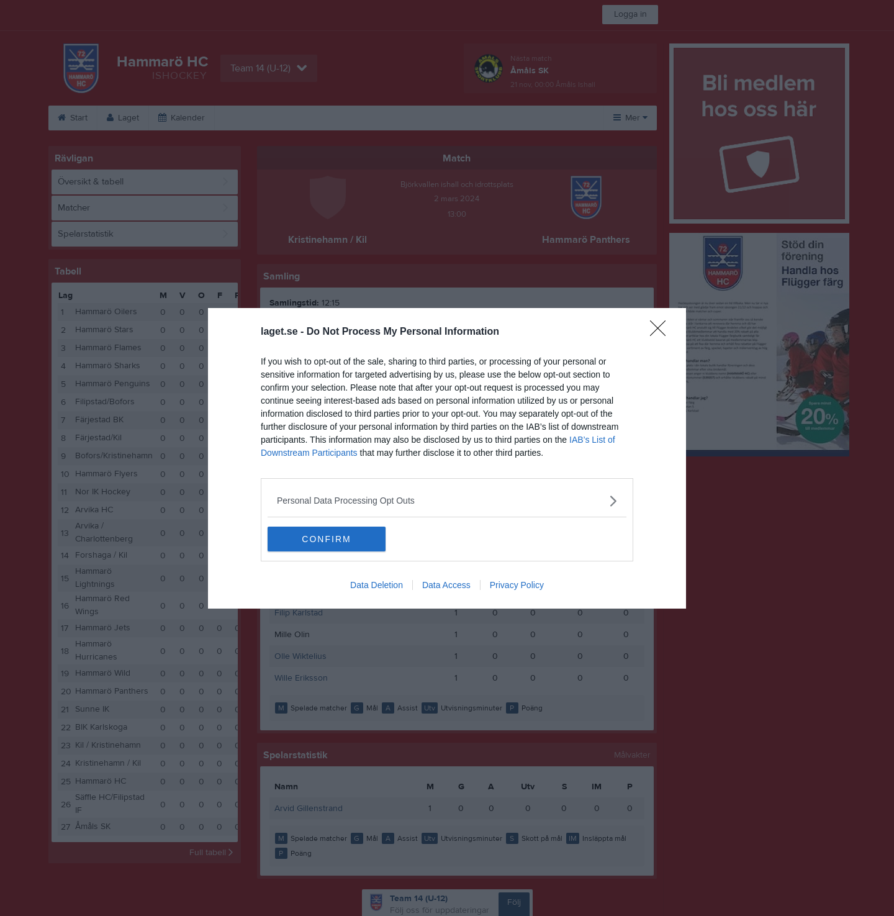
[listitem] (447, 500)
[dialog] (447, 458)
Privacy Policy (517, 585)
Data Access (446, 585)
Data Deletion (376, 585)
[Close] (662, 332)
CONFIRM (326, 539)
